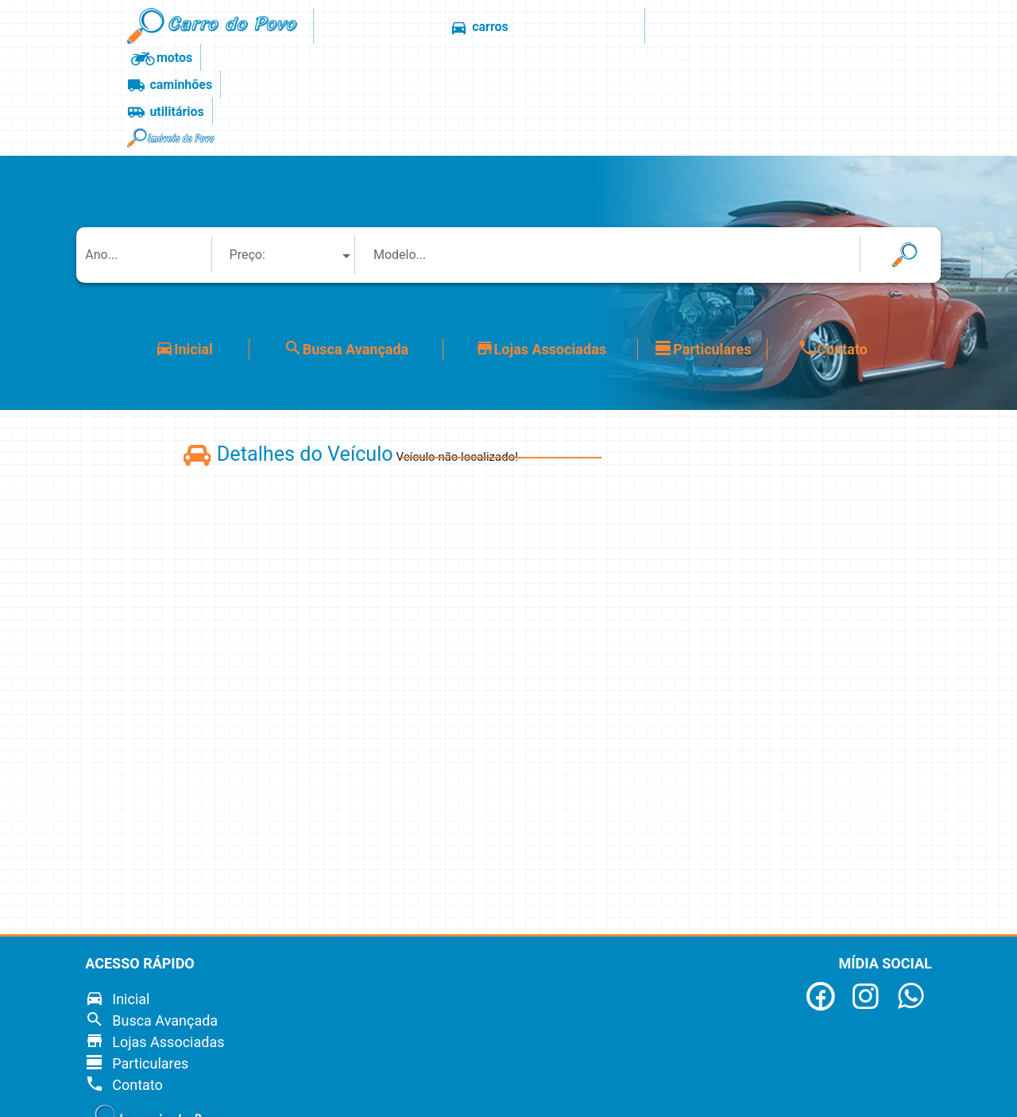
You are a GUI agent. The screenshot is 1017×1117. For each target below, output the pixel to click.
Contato (833, 243)
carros (423, 28)
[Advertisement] (932, 560)
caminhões (593, 28)
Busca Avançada (346, 243)
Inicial (184, 243)
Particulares (702, 243)
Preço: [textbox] (247, 150)
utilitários (691, 28)
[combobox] (292, 150)
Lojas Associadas (540, 243)
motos (502, 27)
